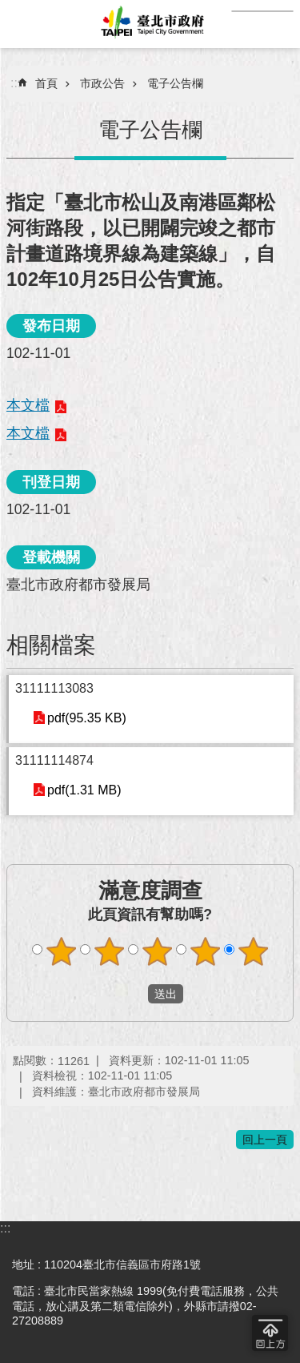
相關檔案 (51, 645)
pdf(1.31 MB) (84, 790)
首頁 (46, 83)
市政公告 (102, 83)
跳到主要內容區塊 (8, 8)
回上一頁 (264, 1139)
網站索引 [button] (24, 24)
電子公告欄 (175, 83)
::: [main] (15, 83)
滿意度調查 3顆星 (157, 951)
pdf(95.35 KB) (86, 718)
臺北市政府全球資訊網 (150, 24)
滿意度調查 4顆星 (205, 951)
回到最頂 (270, 1333)
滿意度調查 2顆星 (109, 951)
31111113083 (54, 688)
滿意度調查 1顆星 (61, 951)
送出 (133, 994)
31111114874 (54, 760)
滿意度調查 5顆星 (253, 951)
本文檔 (28, 405)
